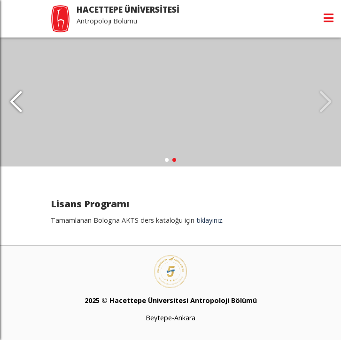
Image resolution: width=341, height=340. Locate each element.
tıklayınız (209, 220)
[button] (15, 102)
